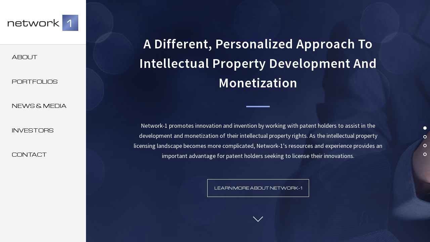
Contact (29, 154)
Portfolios (35, 81)
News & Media (39, 105)
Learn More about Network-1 (258, 188)
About (25, 57)
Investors (33, 130)
